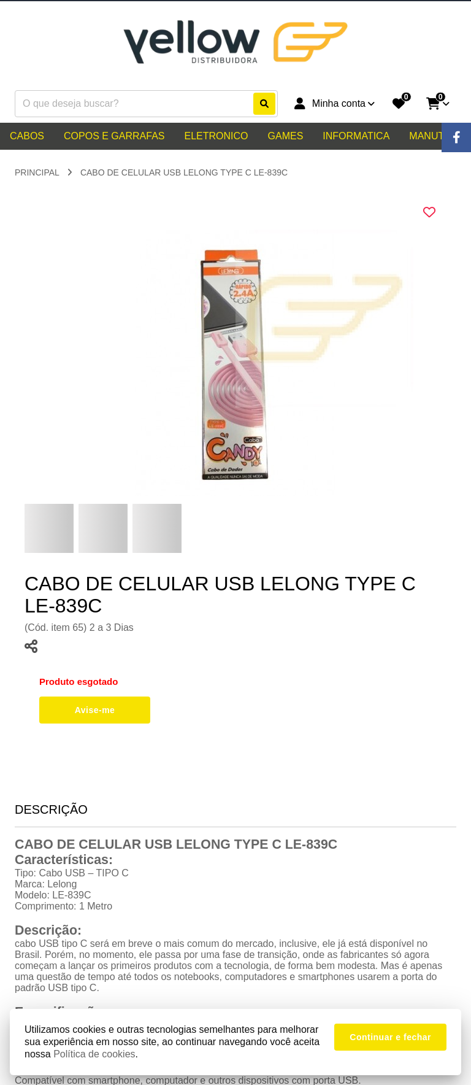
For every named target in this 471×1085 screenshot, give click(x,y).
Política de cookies (94, 1054)
